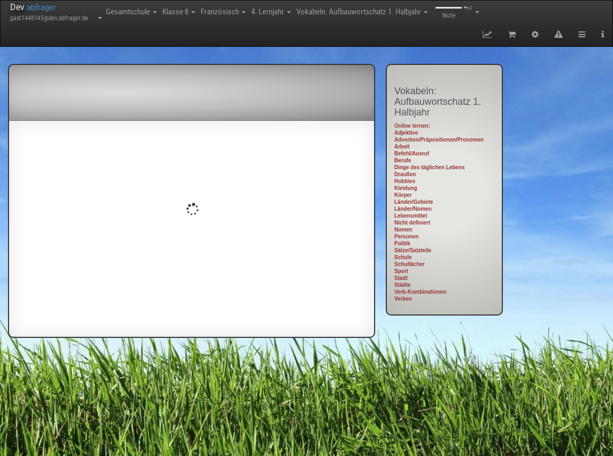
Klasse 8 (178, 11)
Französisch (223, 11)
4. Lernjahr (271, 11)
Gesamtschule (131, 11)
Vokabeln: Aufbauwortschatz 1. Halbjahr (362, 11)
